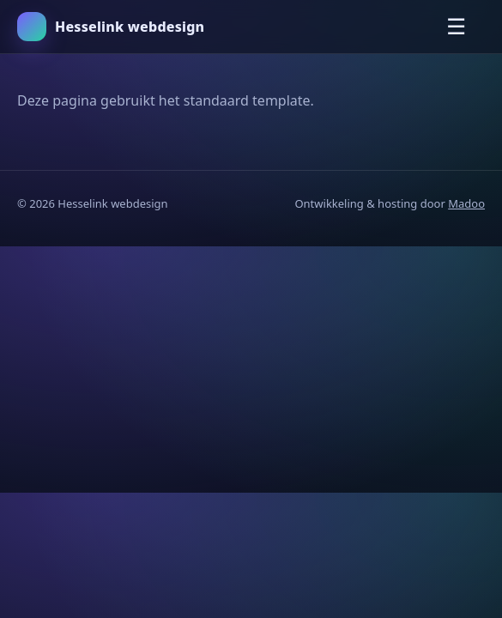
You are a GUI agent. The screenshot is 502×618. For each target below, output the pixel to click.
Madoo (466, 203)
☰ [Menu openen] (456, 26)
